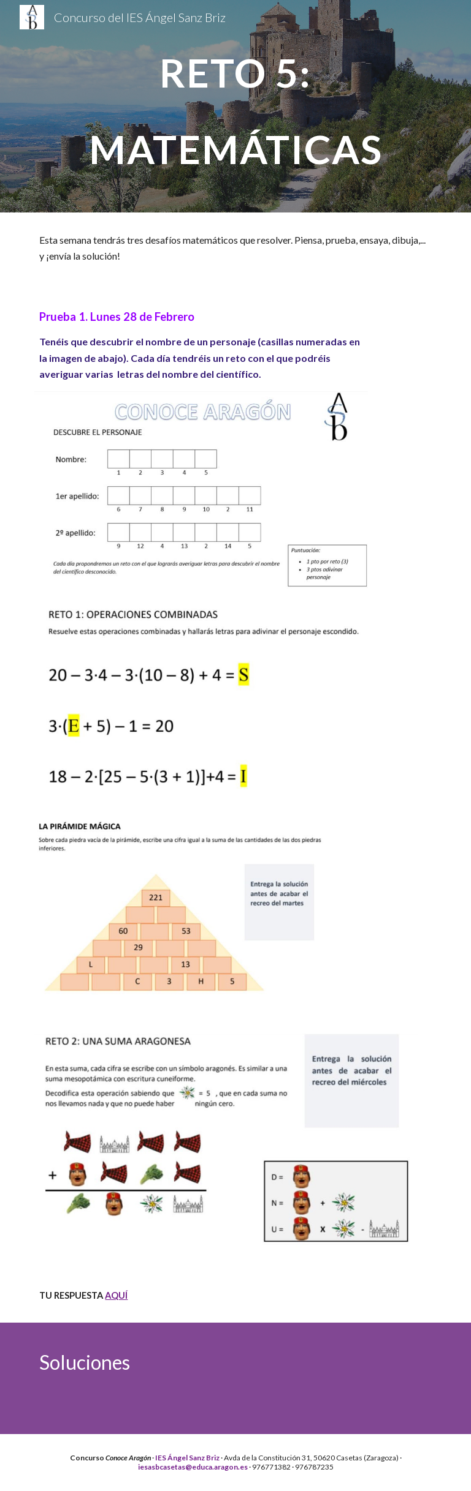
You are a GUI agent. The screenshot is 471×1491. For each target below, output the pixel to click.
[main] (235, 106)
